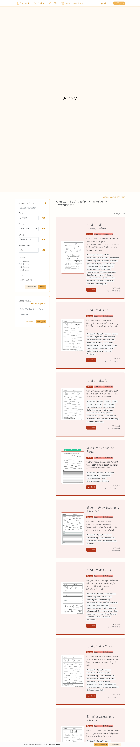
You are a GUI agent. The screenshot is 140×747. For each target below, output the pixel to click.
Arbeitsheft (91, 255)
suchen (42, 287)
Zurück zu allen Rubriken (114, 197)
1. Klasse (25, 261)
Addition (111, 278)
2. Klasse (25, 264)
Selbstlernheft (92, 275)
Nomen (89, 261)
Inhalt (21, 235)
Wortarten (90, 284)
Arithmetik (109, 275)
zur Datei (91, 290)
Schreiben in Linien (106, 348)
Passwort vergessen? (38, 304)
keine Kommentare (112, 361)
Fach (21, 213)
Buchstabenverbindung (95, 351)
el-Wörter (113, 261)
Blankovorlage (107, 611)
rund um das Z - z (98, 570)
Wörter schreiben (93, 345)
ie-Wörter (98, 404)
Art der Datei (24, 245)
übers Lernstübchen (73, 3)
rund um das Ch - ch (100, 646)
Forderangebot (92, 600)
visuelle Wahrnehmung (95, 614)
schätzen (103, 267)
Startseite (23, 3)
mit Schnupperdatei (94, 478)
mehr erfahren (54, 745)
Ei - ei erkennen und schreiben (100, 719)
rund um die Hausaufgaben (96, 227)
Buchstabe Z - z (110, 594)
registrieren (104, 3)
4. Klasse (25, 270)
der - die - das (106, 597)
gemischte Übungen (94, 264)
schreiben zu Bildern (94, 611)
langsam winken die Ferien (100, 450)
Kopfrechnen (114, 258)
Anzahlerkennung (108, 264)
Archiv (39, 3)
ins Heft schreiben (93, 269)
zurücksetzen (31, 287)
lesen (105, 278)
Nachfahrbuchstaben (94, 340)
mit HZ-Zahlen (103, 258)
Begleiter (97, 261)
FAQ (52, 3)
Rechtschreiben (106, 345)
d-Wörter (108, 535)
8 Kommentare (114, 429)
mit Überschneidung (110, 603)
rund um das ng (97, 310)
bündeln (111, 267)
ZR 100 (106, 255)
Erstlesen (108, 351)
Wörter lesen (105, 269)
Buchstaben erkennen (94, 343)
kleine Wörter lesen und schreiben (102, 510)
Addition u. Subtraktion (105, 281)
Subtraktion (91, 281)
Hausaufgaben (101, 284)
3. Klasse (25, 267)
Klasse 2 (99, 255)
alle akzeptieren (101, 745)
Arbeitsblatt (91, 334)
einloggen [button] (119, 3)
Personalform (105, 475)
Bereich (22, 224)
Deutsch (90, 234)
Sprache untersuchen (94, 278)
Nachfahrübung (109, 337)
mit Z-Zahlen (91, 258)
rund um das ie (96, 381)
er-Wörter (105, 261)
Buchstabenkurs (92, 348)
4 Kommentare (114, 697)
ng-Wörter (98, 337)
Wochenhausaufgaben (108, 272)
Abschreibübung (109, 340)
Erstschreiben (108, 234)
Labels (21, 275)
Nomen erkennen (93, 272)
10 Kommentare (113, 291)
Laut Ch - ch (91, 673)
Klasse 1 (100, 334)
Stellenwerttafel (93, 267)
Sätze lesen (106, 617)
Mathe (101, 275)
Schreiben (97, 234)
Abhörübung (91, 605)
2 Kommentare (114, 551)
